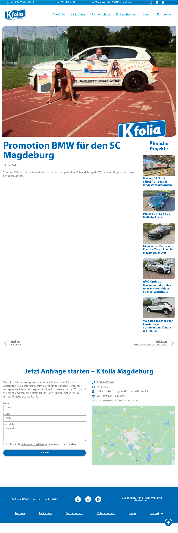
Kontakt (164, 15)
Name (6, 403)
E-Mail (6, 414)
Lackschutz (78, 14)
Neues (147, 14)
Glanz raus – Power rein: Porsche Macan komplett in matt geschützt (159, 250)
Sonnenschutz (100, 14)
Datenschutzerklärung (34, 444)
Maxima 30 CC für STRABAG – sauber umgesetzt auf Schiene (158, 182)
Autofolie (58, 14)
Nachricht (9, 424)
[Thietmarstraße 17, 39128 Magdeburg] (133, 440)
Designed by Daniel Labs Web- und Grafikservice (141, 509)
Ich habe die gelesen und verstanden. (41, 444)
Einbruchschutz (126, 14)
